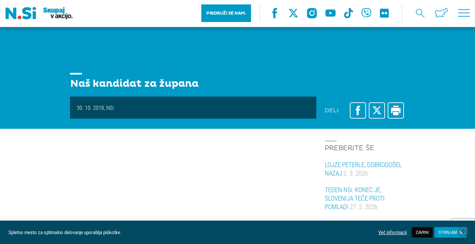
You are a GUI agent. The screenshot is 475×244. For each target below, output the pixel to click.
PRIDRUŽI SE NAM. (226, 13)
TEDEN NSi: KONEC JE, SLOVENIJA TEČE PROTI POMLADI (355, 197)
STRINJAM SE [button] (450, 232)
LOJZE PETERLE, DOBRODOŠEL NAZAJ (363, 168)
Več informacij (392, 232)
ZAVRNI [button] (422, 232)
